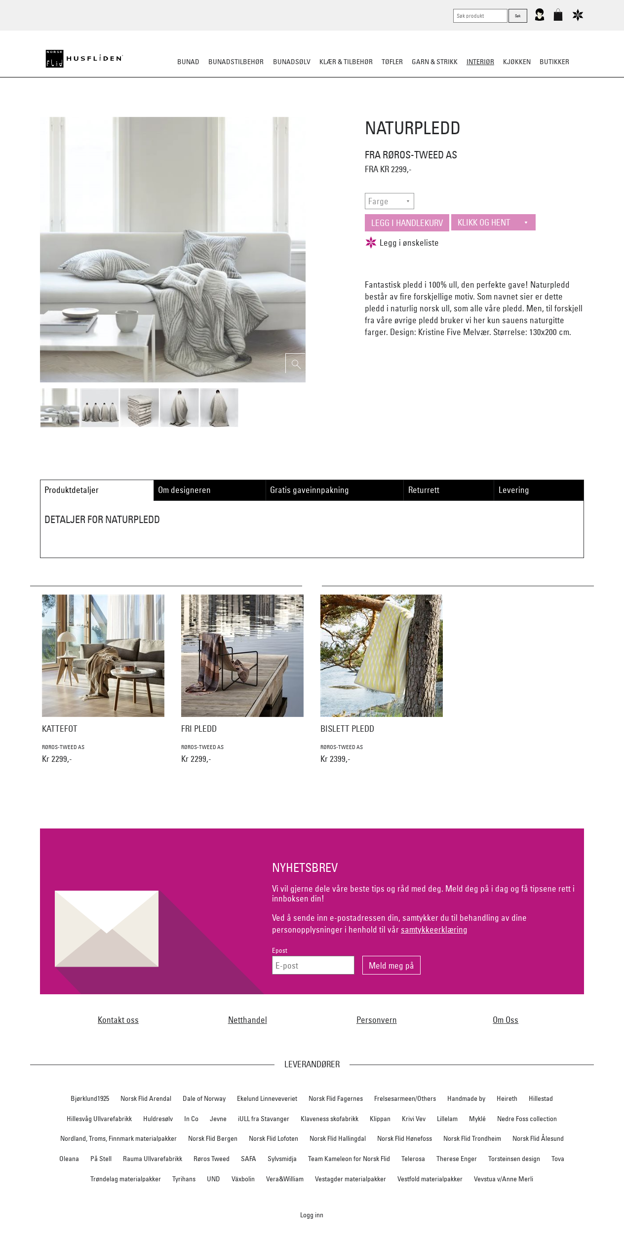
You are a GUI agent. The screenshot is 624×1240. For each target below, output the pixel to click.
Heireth (507, 1098)
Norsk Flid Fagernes (336, 1098)
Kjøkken (517, 61)
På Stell (101, 1158)
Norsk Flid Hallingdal (338, 1138)
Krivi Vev (414, 1118)
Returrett (423, 490)
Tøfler (392, 61)
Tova (557, 1158)
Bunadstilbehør (236, 61)
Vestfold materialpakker (430, 1178)
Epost (279, 950)
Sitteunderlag (311, 110)
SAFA (248, 1158)
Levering (514, 490)
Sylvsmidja (282, 1158)
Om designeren (184, 490)
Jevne (218, 1118)
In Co (191, 1118)
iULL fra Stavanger (263, 1118)
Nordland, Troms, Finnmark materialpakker (118, 1138)
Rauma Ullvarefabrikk (152, 1158)
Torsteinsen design (514, 1158)
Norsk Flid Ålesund (538, 1138)
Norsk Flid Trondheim (472, 1138)
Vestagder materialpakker (350, 1178)
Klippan (380, 1118)
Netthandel (247, 1020)
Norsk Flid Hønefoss (404, 1138)
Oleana (69, 1158)
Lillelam (447, 1118)
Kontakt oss (118, 1020)
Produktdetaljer (71, 490)
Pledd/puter (258, 110)
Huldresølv (158, 1118)
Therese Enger (456, 1158)
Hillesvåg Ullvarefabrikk (99, 1118)
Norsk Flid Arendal (145, 1098)
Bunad (188, 61)
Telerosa (413, 1158)
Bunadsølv (292, 61)
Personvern (376, 1020)
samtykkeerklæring (434, 929)
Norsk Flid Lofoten (273, 1138)
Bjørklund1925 (90, 1098)
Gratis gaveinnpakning (309, 490)
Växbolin (243, 1178)
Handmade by (466, 1098)
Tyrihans (183, 1178)
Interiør (480, 61)
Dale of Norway (204, 1098)
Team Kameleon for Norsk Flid (349, 1158)
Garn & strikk (435, 61)
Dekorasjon (365, 110)
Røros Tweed (212, 1158)
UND (213, 1178)
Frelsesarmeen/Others (405, 1098)
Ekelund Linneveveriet (267, 1098)
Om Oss (505, 1020)
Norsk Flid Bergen (212, 1138)
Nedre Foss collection (527, 1118)
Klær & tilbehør (346, 61)
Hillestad (541, 1098)
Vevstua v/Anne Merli (503, 1178)
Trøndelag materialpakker (125, 1178)
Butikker (554, 61)
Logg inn (311, 1214)
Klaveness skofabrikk (329, 1118)
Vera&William (285, 1178)
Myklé (477, 1118)
